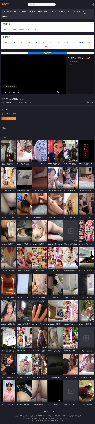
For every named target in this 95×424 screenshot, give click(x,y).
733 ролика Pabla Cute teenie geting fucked (61, 217)
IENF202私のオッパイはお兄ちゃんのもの (30, 351)
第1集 (8, 119)
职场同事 (5, 16)
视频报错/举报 (47, 53)
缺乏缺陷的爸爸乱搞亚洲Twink (26, 404)
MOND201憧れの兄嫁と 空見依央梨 (74, 351)
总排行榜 (6, 29)
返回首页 (43, 411)
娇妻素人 (55, 11)
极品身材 (81, 42)
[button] (9, 113)
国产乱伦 (70, 11)
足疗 (36, 42)
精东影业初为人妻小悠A (55, 351)
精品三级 (17, 11)
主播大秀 (25, 11)
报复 (89, 42)
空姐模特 (62, 11)
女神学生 (40, 11)
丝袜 (6, 42)
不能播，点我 (89, 102)
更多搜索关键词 (48, 46)
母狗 (14, 42)
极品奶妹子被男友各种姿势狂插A (58, 377)
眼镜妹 (66, 42)
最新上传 (36, 29)
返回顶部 (51, 411)
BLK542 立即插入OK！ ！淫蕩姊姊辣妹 (60, 244)
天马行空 (5, 4)
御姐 (29, 42)
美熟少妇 (47, 11)
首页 (3, 11)
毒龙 (44, 42)
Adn (59, 42)
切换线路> (70, 64)
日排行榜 (28, 29)
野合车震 (85, 11)
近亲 (51, 42)
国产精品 (10, 11)
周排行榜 (21, 29)
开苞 (74, 42)
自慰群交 (77, 11)
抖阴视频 (32, 11)
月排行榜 (13, 29)
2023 (30, 102)
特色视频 (8, 102)
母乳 (21, 42)
